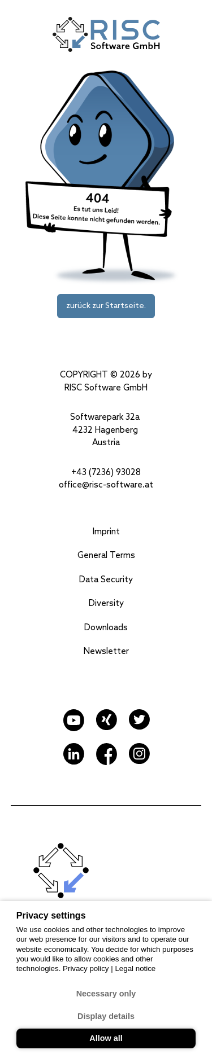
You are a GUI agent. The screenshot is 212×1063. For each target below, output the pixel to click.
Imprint (106, 532)
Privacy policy (87, 968)
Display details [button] (106, 1016)
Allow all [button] (105, 1038)
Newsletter (106, 652)
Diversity (106, 604)
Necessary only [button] (106, 993)
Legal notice (135, 968)
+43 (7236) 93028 (106, 473)
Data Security (106, 580)
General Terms (106, 556)
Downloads (106, 628)
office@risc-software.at (106, 485)
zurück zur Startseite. (106, 306)
